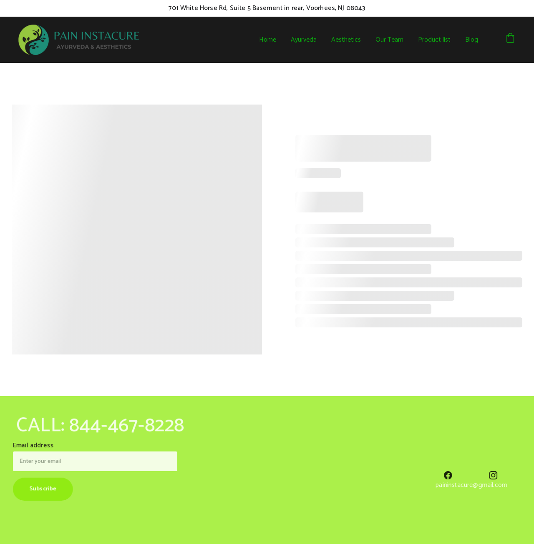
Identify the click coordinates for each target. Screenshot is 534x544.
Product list (434, 39)
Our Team (389, 39)
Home (267, 39)
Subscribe (45, 488)
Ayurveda (304, 39)
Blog (471, 39)
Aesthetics (346, 39)
